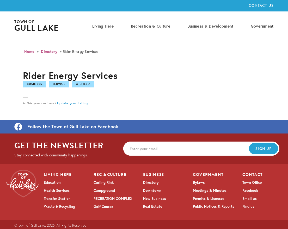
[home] (36, 26)
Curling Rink (104, 182)
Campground (104, 190)
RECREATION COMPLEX (113, 198)
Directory (49, 51)
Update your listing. (72, 103)
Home (29, 51)
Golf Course (103, 206)
